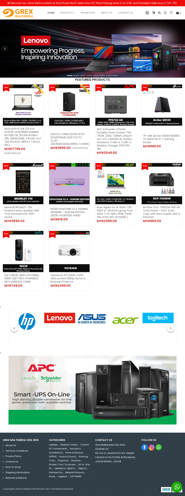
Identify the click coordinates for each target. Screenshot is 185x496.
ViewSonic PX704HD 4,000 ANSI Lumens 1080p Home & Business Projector (68, 278)
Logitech (62, 476)
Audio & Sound (67, 456)
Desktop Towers (69, 444)
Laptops (53, 444)
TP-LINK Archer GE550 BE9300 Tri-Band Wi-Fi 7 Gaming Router (161, 139)
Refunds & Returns (16, 478)
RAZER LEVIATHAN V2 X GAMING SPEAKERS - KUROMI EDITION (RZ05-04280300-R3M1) (69, 212)
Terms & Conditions (16, 450)
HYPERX (53, 456)
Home (51, 12)
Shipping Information (17, 472)
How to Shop (13, 467)
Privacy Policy (13, 456)
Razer (52, 476)
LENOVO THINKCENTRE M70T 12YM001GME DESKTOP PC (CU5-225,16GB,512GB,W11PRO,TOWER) (70, 139)
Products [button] (66, 12)
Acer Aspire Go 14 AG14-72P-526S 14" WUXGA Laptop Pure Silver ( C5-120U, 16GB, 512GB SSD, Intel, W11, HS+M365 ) (115, 212)
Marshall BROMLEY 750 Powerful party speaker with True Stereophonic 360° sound (21, 212)
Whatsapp (159, 447)
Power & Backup (74, 452)
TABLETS (82, 468)
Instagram (152, 447)
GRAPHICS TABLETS (65, 468)
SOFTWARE (75, 476)
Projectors (63, 460)
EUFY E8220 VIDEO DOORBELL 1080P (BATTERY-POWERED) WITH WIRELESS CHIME (22, 278)
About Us (106, 12)
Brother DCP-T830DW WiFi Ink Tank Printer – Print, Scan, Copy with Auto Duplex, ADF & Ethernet (161, 212)
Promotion (88, 12)
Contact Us (125, 12)
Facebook (144, 447)
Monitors (76, 460)
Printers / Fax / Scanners (62, 464)
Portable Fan (56, 472)
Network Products (74, 472)
